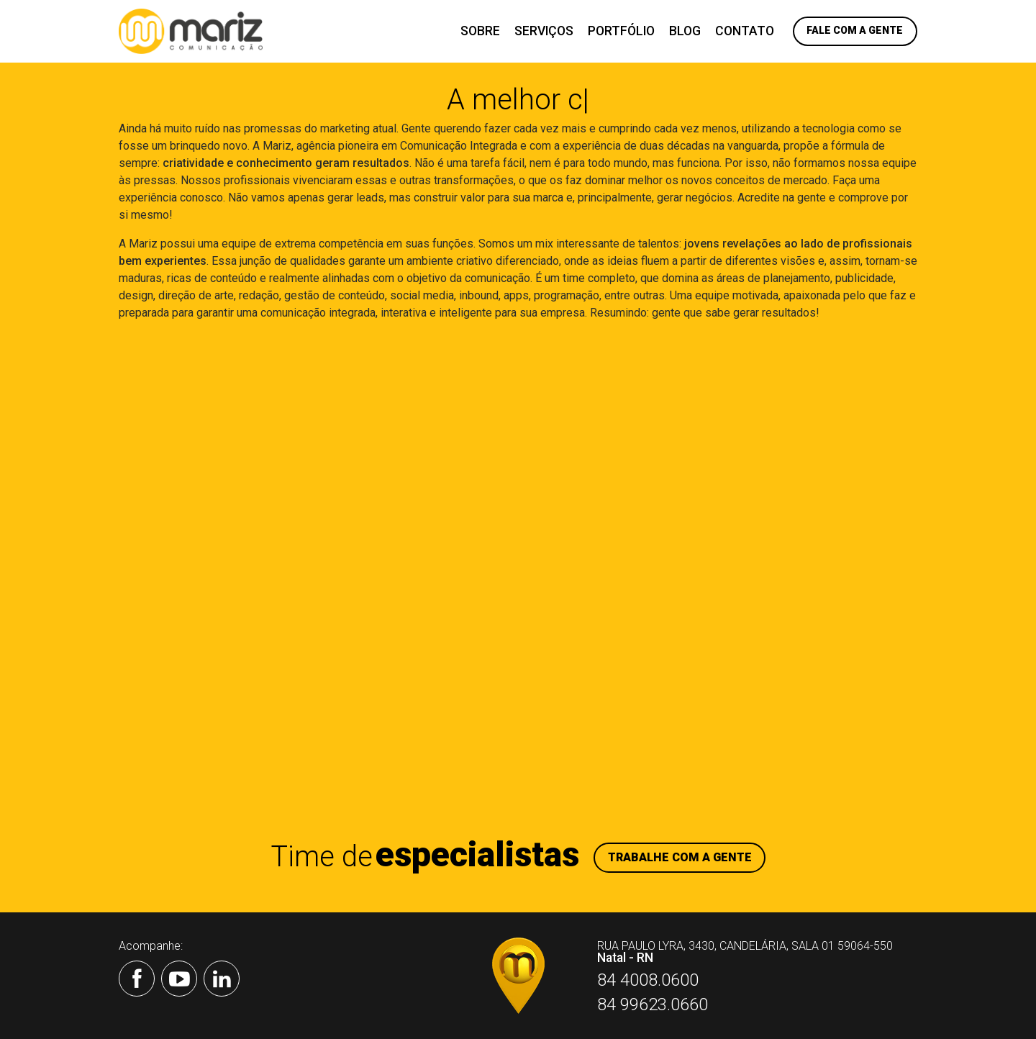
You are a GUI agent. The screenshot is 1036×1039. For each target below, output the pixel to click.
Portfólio (621, 31)
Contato (744, 31)
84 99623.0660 (652, 1004)
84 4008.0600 (648, 980)
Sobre (480, 31)
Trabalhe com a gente (680, 857)
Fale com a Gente (854, 30)
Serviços (543, 31)
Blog (685, 31)
